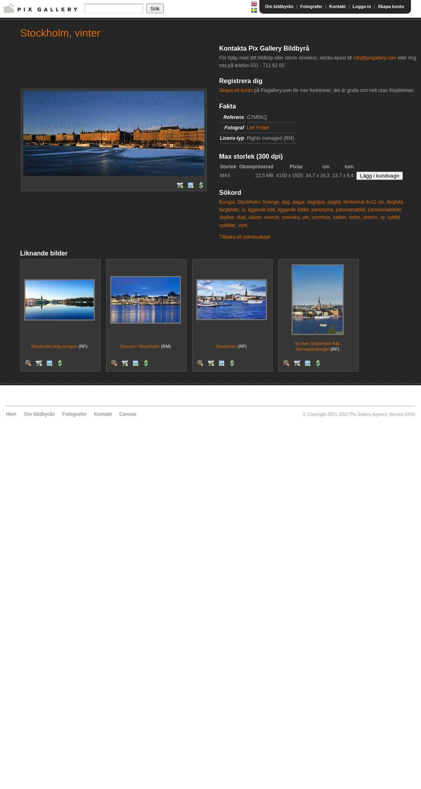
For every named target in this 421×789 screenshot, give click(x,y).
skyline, (227, 217)
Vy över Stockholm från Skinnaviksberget (317, 346)
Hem (11, 414)
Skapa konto (391, 6)
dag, (286, 202)
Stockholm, (249, 202)
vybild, (394, 217)
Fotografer (311, 6)
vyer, (243, 225)
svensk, (272, 217)
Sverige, (271, 202)
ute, (306, 217)
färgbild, (395, 202)
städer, (255, 217)
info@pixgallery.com (374, 58)
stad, (241, 217)
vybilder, (228, 225)
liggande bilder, (293, 210)
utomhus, (321, 217)
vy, (383, 217)
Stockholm (226, 346)
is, (244, 210)
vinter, (355, 217)
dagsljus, (316, 202)
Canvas (127, 414)
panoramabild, (351, 210)
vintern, (371, 217)
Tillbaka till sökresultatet (244, 237)
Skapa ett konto (236, 90)
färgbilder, (229, 210)
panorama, (323, 210)
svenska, (291, 217)
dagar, (299, 202)
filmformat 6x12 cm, (364, 202)
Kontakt (337, 6)
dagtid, (335, 202)
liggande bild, (262, 210)
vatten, (340, 217)
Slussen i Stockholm (140, 346)
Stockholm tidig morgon (54, 346)
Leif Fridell (258, 128)
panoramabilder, (385, 210)
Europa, (227, 202)
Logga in (362, 6)
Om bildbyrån (279, 6)
